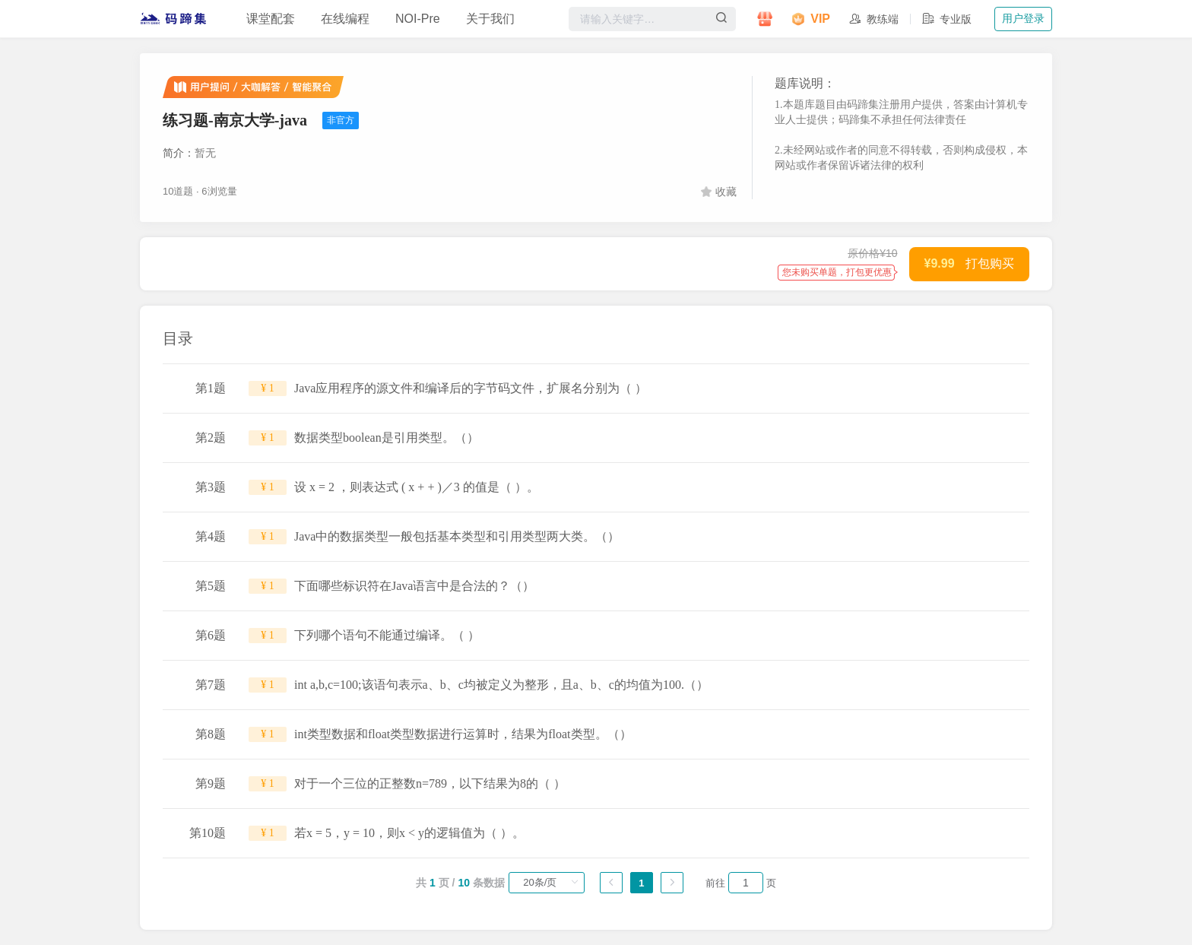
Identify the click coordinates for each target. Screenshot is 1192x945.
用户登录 (1023, 18)
